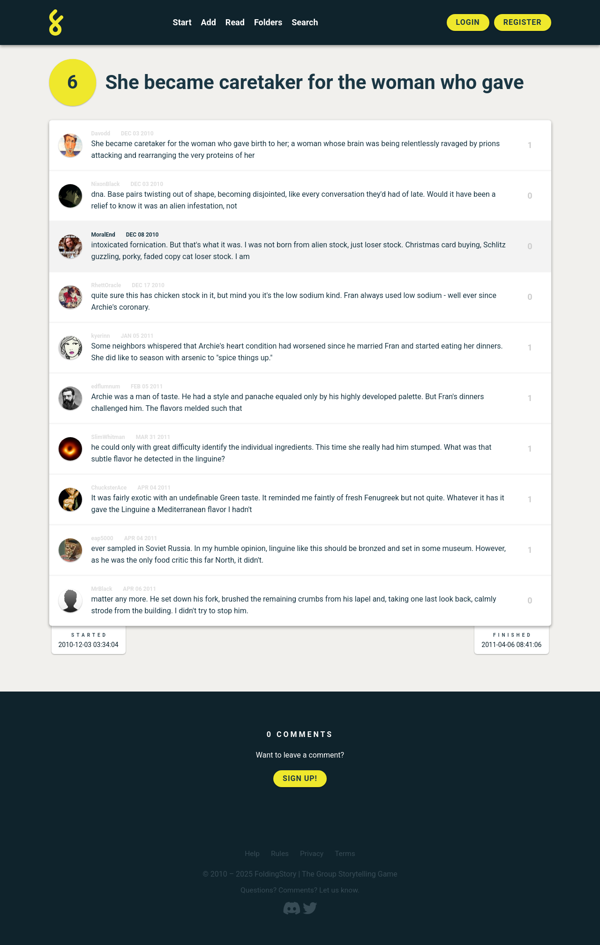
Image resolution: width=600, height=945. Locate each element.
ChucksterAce (109, 487)
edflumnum (105, 386)
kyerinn (100, 336)
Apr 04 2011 (154, 487)
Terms (345, 853)
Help (251, 853)
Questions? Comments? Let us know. (300, 889)
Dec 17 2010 (148, 285)
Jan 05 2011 (136, 336)
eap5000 (102, 538)
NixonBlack (105, 184)
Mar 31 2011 (153, 437)
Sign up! (300, 778)
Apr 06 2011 (139, 589)
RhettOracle (106, 285)
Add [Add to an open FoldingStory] (208, 22)
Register (522, 22)
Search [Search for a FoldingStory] (305, 22)
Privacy (312, 853)
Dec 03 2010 (137, 133)
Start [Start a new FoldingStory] (182, 22)
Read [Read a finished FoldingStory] (235, 22)
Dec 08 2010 (142, 234)
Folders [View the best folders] (268, 22)
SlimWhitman (108, 437)
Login (468, 22)
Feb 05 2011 (147, 386)
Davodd (100, 133)
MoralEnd (103, 234)
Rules (279, 853)
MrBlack (101, 589)
